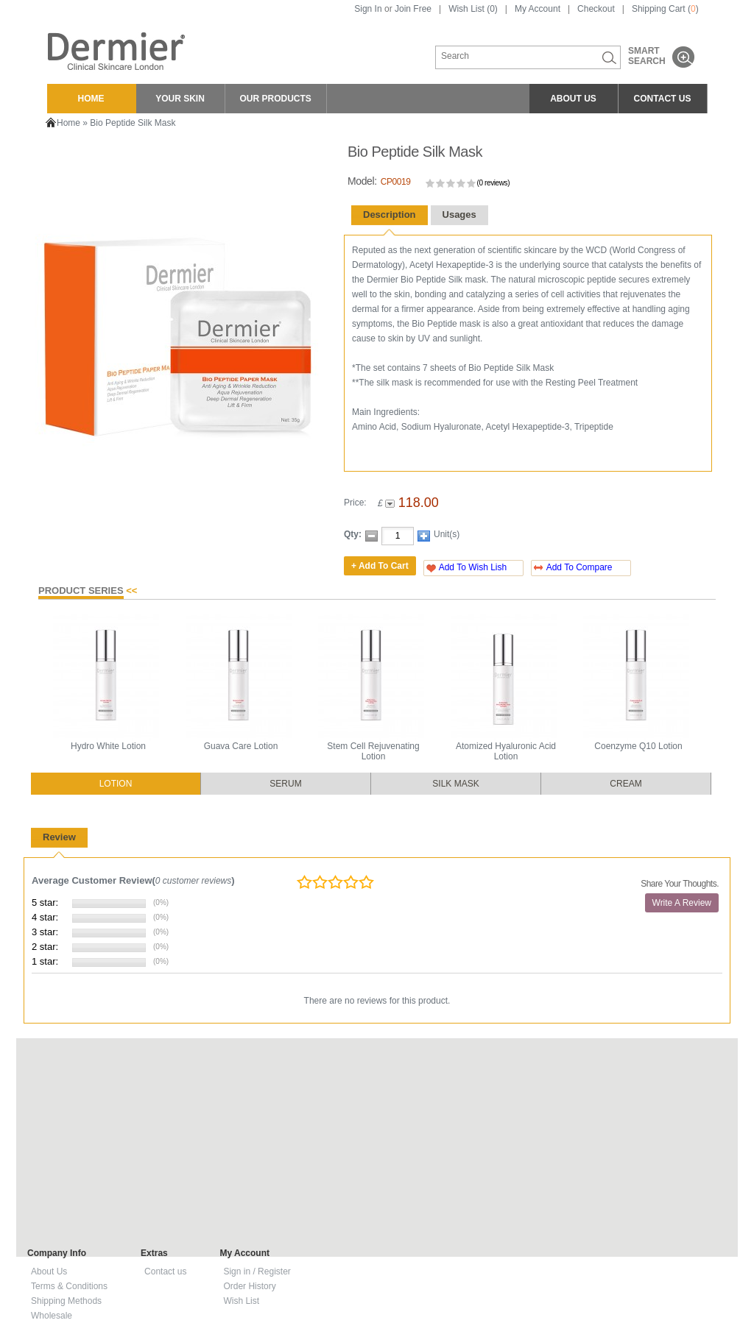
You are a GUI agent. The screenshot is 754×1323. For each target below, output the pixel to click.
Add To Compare (579, 567)
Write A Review (681, 903)
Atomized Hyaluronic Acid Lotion (506, 751)
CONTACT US (662, 98)
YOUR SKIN (180, 98)
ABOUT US (573, 98)
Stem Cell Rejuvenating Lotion (373, 751)
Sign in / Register (256, 1271)
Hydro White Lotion (108, 746)
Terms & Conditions (69, 1286)
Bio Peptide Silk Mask (132, 123)
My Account (537, 9)
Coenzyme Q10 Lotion (638, 746)
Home (68, 123)
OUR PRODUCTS (275, 98)
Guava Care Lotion (241, 746)
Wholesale (51, 1315)
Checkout (596, 9)
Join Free (413, 9)
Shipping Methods (66, 1301)
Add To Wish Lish (473, 567)
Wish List (241, 1301)
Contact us (165, 1271)
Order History (249, 1286)
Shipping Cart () (665, 9)
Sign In (367, 9)
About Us (49, 1271)
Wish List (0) (473, 9)
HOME (91, 98)
